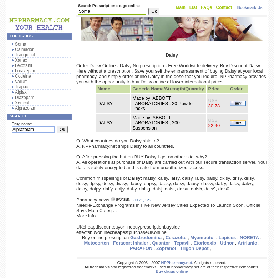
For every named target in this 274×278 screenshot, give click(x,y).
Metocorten (96, 243)
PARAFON (141, 248)
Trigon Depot (194, 248)
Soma (20, 44)
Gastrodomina (146, 237)
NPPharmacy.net (176, 263)
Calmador (24, 49)
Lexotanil (23, 65)
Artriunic (247, 243)
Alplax (21, 92)
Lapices (227, 237)
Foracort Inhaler (130, 243)
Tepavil (182, 243)
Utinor (227, 243)
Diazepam (24, 97)
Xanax (21, 60)
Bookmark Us (250, 7)
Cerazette (176, 237)
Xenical (22, 102)
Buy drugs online (172, 271)
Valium (21, 81)
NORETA (249, 237)
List (193, 7)
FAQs (206, 7)
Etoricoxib (204, 243)
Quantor (161, 243)
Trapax (21, 86)
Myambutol (202, 237)
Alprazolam (25, 108)
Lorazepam (25, 70)
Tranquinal (25, 54)
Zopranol (166, 248)
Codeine (23, 76)
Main (181, 7)
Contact (224, 7)
